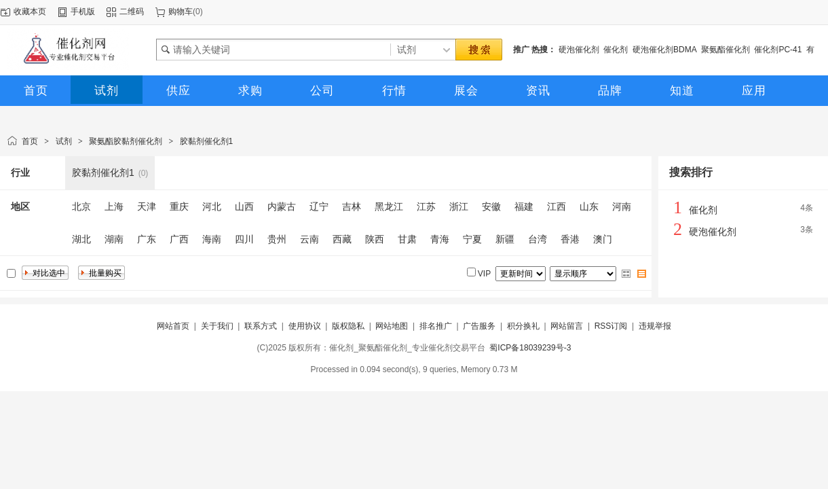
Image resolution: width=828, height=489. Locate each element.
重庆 (179, 206)
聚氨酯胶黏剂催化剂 (125, 141)
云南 (309, 239)
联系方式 (260, 326)
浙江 (458, 206)
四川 (244, 239)
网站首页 (173, 326)
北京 (81, 206)
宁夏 (472, 239)
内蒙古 (281, 206)
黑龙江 (389, 206)
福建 (523, 206)
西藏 (342, 239)
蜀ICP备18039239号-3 (530, 347)
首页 (30, 141)
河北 (211, 206)
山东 (589, 206)
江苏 (426, 206)
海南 (211, 239)
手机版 (83, 11)
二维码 (131, 11)
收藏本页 (30, 11)
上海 (114, 206)
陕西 (374, 239)
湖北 (81, 239)
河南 (621, 206)
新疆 (504, 239)
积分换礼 (523, 326)
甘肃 (407, 239)
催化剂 (615, 49)
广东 (146, 239)
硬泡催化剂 (579, 49)
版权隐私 (348, 326)
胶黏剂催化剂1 (206, 141)
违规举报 (655, 326)
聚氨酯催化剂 (725, 49)
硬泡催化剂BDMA (664, 49)
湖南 (114, 239)
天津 (146, 206)
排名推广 (435, 326)
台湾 (537, 239)
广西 (179, 239)
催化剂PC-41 (778, 49)
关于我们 (217, 326)
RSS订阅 (611, 326)
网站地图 (391, 326)
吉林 (351, 206)
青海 (439, 239)
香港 (570, 239)
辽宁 (318, 206)
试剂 (64, 141)
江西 (556, 206)
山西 (244, 206)
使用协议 (304, 326)
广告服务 (479, 326)
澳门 (602, 239)
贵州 (276, 239)
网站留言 (566, 326)
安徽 (491, 206)
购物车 (180, 11)
